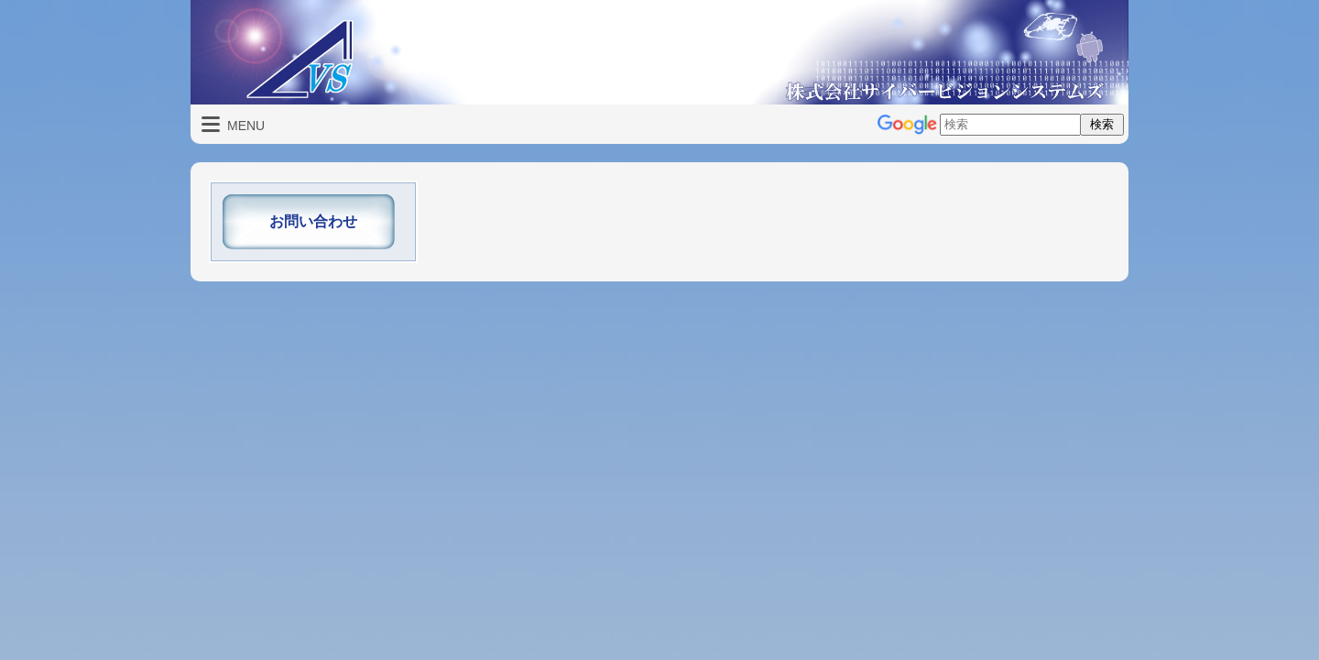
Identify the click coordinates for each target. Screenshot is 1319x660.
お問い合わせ (313, 221)
